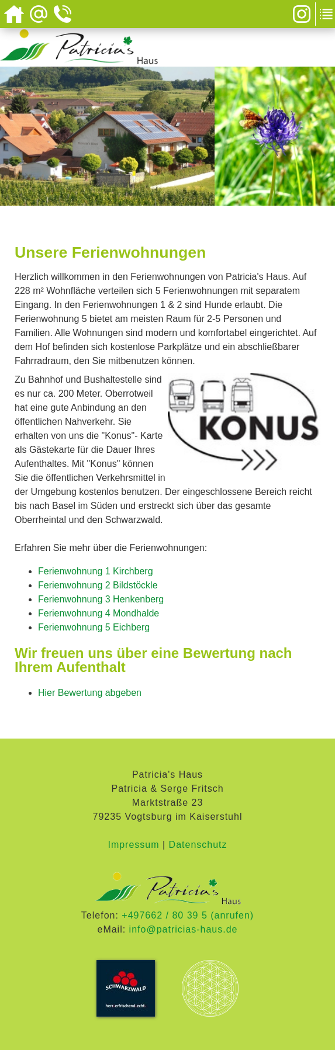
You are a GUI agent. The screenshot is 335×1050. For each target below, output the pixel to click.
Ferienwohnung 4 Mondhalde (98, 613)
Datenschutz (198, 845)
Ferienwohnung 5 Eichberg (94, 627)
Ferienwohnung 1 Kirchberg (95, 571)
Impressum (133, 845)
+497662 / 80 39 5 (164, 915)
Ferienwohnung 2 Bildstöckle (98, 585)
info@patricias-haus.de (183, 929)
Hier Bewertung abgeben (89, 693)
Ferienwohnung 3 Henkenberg (101, 599)
